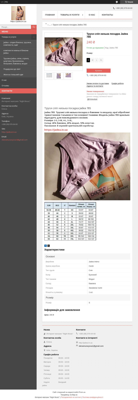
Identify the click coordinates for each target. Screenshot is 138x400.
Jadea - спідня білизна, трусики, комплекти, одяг (17, 43)
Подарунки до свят (12, 69)
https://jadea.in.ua (56, 129)
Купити (98, 70)
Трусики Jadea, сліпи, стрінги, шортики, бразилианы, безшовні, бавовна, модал (16, 61)
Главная (50, 15)
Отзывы (5, 85)
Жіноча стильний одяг (13, 74)
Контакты (107, 15)
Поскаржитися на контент (71, 397)
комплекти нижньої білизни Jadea (16, 51)
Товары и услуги (9, 37)
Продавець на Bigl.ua (69, 395)
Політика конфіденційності (92, 397)
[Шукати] (34, 27)
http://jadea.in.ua (9, 132)
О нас (4, 80)
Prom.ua (82, 392)
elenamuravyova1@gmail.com (14, 139)
